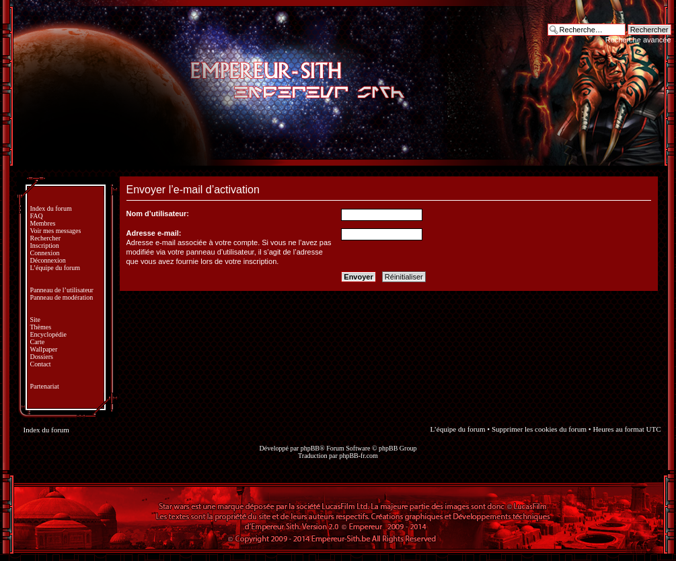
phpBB (310, 448)
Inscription (44, 245)
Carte (37, 341)
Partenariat (44, 386)
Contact (40, 364)
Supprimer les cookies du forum (539, 429)
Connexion (45, 253)
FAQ (36, 216)
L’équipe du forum (55, 267)
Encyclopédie (48, 334)
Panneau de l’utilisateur (61, 290)
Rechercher (45, 238)
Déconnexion (48, 260)
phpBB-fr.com (358, 455)
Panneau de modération (61, 297)
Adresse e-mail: (154, 233)
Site (35, 319)
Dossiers (41, 356)
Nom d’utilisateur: (158, 213)
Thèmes (41, 327)
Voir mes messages (55, 230)
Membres (43, 223)
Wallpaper (44, 349)
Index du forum (51, 208)
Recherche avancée (638, 40)
